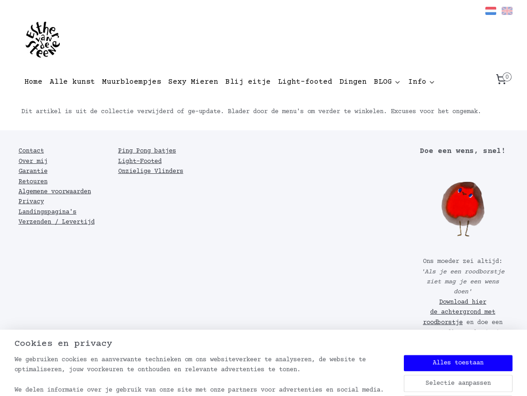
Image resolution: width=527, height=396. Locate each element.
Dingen (353, 82)
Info (422, 82)
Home (33, 82)
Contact (31, 151)
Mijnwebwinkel (398, 379)
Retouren (33, 182)
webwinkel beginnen (304, 379)
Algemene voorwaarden (55, 192)
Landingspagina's (48, 212)
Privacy (31, 201)
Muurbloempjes (131, 82)
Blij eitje (248, 82)
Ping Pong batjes (147, 151)
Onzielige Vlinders (150, 171)
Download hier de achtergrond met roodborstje (459, 312)
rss (262, 379)
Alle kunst (72, 82)
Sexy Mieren (193, 82)
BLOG (387, 82)
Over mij (33, 161)
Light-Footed (140, 161)
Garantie (33, 171)
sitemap (236, 379)
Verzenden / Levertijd (57, 222)
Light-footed (305, 82)
